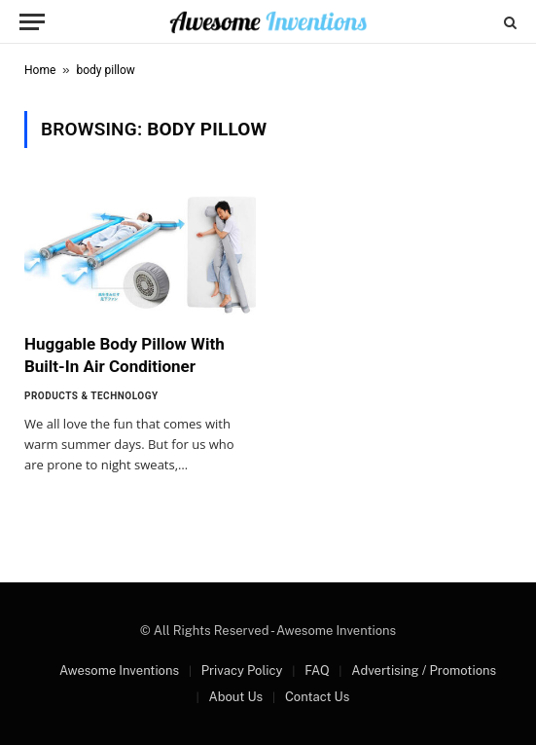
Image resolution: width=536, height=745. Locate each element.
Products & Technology (91, 396)
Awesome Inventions (119, 670)
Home (39, 70)
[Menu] (32, 22)
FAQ (316, 670)
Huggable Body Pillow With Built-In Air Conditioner (124, 355)
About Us (235, 696)
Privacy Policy (242, 670)
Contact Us (317, 696)
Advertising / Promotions (423, 670)
